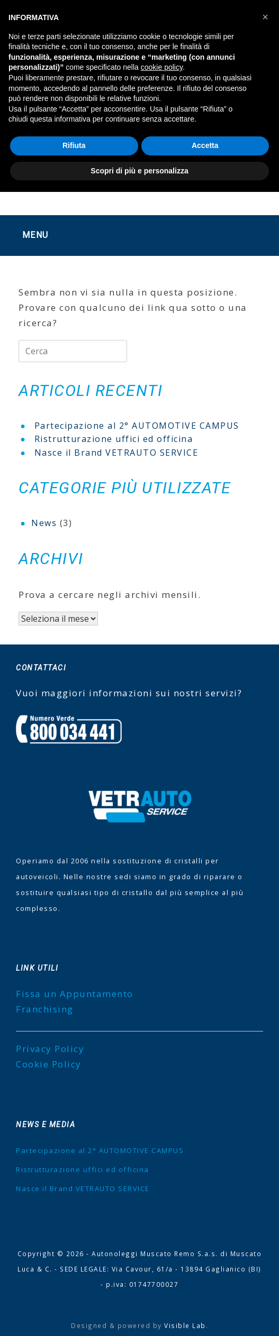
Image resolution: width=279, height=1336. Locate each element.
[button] (265, 16)
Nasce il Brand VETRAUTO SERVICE (116, 452)
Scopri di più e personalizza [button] (139, 171)
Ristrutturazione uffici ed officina (113, 439)
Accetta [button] (205, 145)
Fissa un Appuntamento (74, 994)
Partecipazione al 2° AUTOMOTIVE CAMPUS (136, 425)
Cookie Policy (49, 1064)
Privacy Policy (50, 1049)
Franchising (45, 1009)
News (44, 523)
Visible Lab (185, 1325)
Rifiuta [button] (74, 145)
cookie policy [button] (162, 67)
